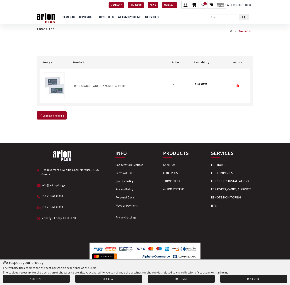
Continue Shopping (52, 115)
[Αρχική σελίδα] (231, 31)
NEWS (153, 5)
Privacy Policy (124, 189)
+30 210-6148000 (241, 5)
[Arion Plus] (46, 17)
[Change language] (221, 5)
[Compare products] (212, 5)
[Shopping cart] (194, 5)
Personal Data (124, 197)
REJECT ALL (109, 279)
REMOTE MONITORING (226, 197)
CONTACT (169, 5)
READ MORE (253, 279)
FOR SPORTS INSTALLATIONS (230, 181)
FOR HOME (218, 165)
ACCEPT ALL (36, 279)
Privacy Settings (125, 217)
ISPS (214, 205)
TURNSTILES (105, 17)
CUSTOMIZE (181, 279)
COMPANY (116, 5)
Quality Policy (124, 181)
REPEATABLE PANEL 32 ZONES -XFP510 (99, 86)
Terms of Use (123, 173)
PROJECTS (135, 5)
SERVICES (152, 17)
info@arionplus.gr (53, 185)
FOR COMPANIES (222, 173)
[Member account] (185, 5)
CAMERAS (68, 17)
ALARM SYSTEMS (129, 17)
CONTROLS (86, 17)
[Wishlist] (203, 5)
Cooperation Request (129, 165)
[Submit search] (244, 17)
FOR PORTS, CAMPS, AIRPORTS (231, 189)
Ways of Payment (126, 205)
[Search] (223, 17)
